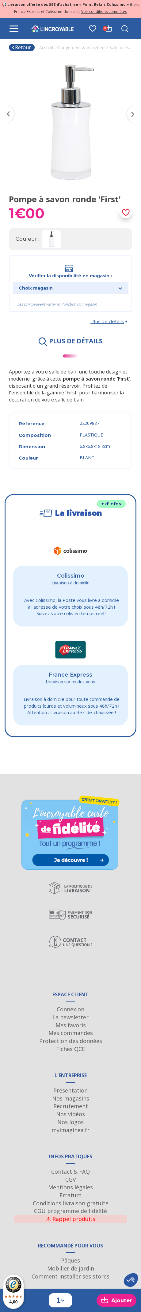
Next (133, 107)
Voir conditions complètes (104, 11)
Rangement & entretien (81, 47)
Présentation (70, 1090)
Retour (21, 47)
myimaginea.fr (70, 1130)
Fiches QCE (70, 1049)
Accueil (46, 47)
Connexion (70, 1009)
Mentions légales (70, 1187)
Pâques (70, 1260)
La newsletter (70, 1017)
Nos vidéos (70, 1114)
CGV (70, 1179)
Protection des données (70, 1041)
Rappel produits (70, 1219)
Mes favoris (70, 1025)
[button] (131, 1280)
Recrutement (70, 1106)
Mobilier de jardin (70, 1268)
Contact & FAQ (70, 1171)
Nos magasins (70, 1098)
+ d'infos (111, 504)
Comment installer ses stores (70, 1276)
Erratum (70, 1195)
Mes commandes (70, 1033)
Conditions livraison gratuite (71, 1203)
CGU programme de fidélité (70, 1211)
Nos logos (70, 1122)
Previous (7, 107)
